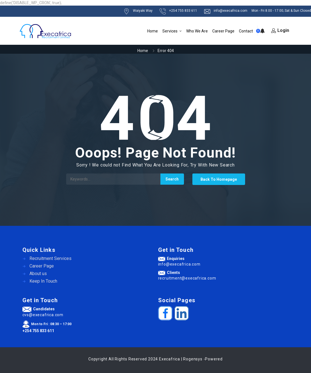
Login (280, 30)
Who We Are (197, 31)
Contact (246, 31)
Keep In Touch (43, 281)
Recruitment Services (50, 258)
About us (38, 273)
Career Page (223, 31)
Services (170, 31)
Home (152, 31)
